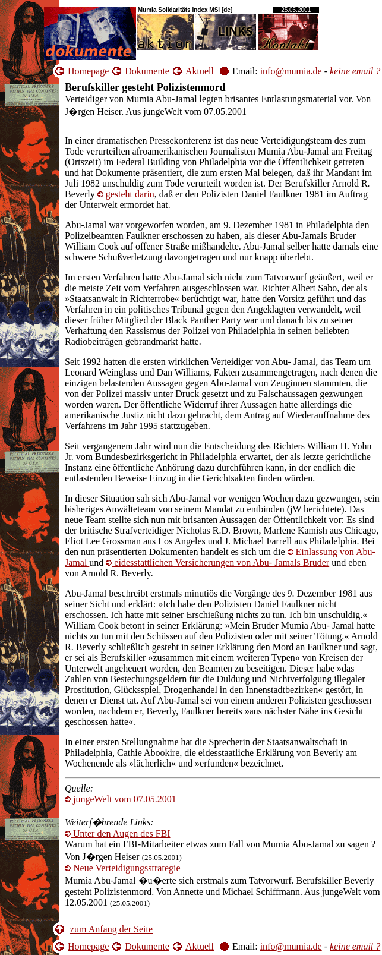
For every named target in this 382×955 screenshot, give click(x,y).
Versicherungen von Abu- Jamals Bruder (217, 562)
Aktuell (199, 71)
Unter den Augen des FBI (118, 833)
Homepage (88, 71)
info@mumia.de (291, 71)
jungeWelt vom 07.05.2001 (120, 799)
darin (125, 194)
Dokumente (147, 71)
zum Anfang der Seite (111, 929)
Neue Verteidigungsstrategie (123, 868)
